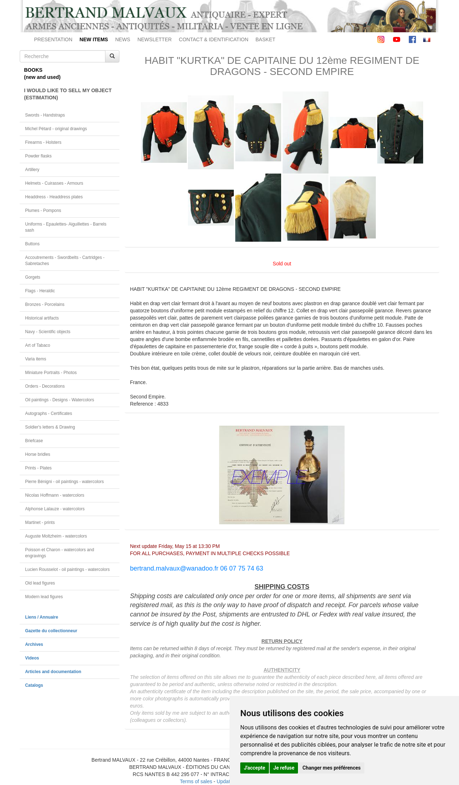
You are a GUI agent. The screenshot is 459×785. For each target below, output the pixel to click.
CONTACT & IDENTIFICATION (214, 39)
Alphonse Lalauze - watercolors (55, 508)
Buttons (32, 243)
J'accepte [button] (254, 768)
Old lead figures (40, 583)
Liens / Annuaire (41, 617)
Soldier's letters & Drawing (50, 427)
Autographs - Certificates (48, 413)
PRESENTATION (53, 39)
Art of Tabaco (37, 345)
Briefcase (34, 440)
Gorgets (32, 277)
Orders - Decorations (45, 386)
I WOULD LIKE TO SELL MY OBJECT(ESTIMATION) (68, 94)
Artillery (32, 169)
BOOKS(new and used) (42, 73)
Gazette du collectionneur (51, 630)
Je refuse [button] (283, 768)
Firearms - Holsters (43, 142)
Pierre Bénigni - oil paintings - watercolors (64, 481)
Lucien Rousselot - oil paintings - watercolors (67, 569)
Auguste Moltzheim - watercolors (56, 536)
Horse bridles (37, 454)
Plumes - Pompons (43, 210)
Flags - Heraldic (40, 290)
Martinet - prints (40, 522)
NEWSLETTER (154, 39)
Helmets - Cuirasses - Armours (54, 183)
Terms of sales (196, 781)
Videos (32, 658)
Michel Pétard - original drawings (56, 128)
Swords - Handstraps (45, 115)
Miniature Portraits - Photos (51, 372)
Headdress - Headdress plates (54, 196)
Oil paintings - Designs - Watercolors (59, 399)
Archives (34, 644)
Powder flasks (38, 156)
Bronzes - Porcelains (45, 304)
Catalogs (34, 685)
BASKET (265, 39)
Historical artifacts (42, 318)
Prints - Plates (38, 467)
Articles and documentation (53, 671)
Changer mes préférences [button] (332, 768)
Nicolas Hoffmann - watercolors (54, 495)
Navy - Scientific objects (47, 331)
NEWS (122, 39)
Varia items (35, 358)
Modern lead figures (44, 596)
